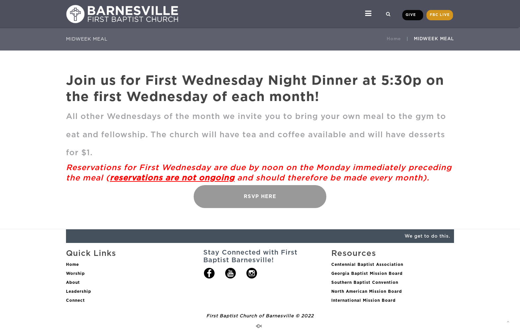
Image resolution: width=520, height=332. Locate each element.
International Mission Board (363, 300)
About (73, 282)
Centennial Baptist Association (367, 264)
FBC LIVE (440, 15)
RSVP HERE (260, 196)
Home (394, 38)
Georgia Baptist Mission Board (367, 273)
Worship (75, 273)
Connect (75, 300)
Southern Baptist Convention (364, 282)
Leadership (78, 291)
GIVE (413, 15)
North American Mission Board (366, 291)
